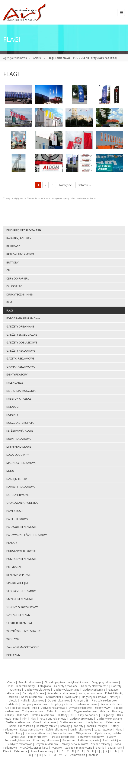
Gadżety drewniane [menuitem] (20, 326)
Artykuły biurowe (78, 682)
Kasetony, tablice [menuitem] (18, 398)
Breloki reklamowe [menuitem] (20, 254)
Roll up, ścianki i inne (24, 708)
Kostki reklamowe (32, 697)
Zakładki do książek (59, 711)
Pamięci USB (81, 700)
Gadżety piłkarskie (94, 689)
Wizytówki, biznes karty (34, 747)
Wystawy (56, 747)
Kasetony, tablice (46, 726)
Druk (10, 686)
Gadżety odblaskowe (37, 689)
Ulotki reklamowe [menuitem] (19, 623)
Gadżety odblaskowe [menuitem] (21, 342)
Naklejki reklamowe (32, 700)
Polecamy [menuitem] (13, 655)
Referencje (20, 751)
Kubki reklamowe (56, 729)
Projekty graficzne (62, 704)
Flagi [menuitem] (9, 310)
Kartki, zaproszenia (90, 693)
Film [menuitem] (9, 302)
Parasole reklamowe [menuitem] (21, 527)
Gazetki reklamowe (44, 722)
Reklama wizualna (86, 704)
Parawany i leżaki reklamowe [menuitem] (27, 535)
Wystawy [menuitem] (12, 639)
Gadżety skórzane (33, 693)
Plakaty (111, 737)
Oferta (11, 682)
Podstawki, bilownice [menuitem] (21, 551)
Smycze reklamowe (80, 708)
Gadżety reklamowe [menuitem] (20, 350)
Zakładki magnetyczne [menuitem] (22, 647)
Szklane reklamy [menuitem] (18, 615)
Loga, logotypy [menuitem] (17, 455)
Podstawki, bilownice (17, 740)
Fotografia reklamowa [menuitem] (23, 318)
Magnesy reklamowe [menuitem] (21, 463)
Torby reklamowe (33, 711)
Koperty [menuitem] (12, 414)
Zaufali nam (115, 747)
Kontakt (93, 755)
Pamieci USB (17, 737)
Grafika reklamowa (71, 722)
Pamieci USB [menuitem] (14, 511)
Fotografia (44, 686)
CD (72, 715)
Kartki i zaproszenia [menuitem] (20, 391)
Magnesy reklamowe (94, 697)
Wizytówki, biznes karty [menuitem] (23, 631)
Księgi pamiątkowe (31, 729)
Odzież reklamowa (59, 700)
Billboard (23, 715)
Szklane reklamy (100, 744)
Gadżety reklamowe (18, 722)
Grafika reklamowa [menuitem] (20, 366)
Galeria (37, 58)
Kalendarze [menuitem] (14, 382)
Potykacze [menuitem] (14, 567)
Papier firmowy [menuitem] (17, 519)
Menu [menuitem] (10, 471)
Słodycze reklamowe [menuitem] (21, 591)
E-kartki (100, 747)
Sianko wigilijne (112, 740)
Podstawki (12, 704)
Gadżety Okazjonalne (66, 689)
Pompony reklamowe (35, 704)
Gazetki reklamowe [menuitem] (20, 358)
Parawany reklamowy (91, 737)
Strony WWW (103, 708)
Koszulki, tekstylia (97, 726)
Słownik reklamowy (42, 751)
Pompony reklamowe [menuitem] (21, 559)
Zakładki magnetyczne (78, 747)
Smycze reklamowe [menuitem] (20, 599)
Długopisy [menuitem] (14, 286)
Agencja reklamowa (15, 58)
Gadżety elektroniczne (94, 686)
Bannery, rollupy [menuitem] (18, 238)
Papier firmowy (37, 737)
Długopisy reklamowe (105, 682)
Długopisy (108, 715)
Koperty (78, 726)
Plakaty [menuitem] (11, 543)
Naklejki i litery (13, 733)
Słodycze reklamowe (53, 708)
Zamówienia (77, 755)
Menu (119, 729)
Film (24, 718)
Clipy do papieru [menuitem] (17, 278)
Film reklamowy (25, 686)
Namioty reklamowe (38, 733)
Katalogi (65, 726)
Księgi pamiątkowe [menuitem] (19, 430)
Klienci (7, 751)
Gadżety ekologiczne (109, 718)
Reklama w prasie (88, 740)
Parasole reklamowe (104, 700)
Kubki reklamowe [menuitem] (18, 439)
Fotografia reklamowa (53, 718)
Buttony (62, 715)
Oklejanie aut (84, 733)
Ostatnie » (84, 185)
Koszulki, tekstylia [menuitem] (19, 423)
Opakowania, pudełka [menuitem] (22, 503)
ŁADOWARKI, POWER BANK (62, 697)
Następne (65, 185)
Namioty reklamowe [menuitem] (20, 487)
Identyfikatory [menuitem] (17, 374)
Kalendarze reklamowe (61, 693)
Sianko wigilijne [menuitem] (17, 583)
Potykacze (69, 740)
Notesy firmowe (63, 733)
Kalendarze (113, 722)
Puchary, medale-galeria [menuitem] (24, 230)
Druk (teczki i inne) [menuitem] (19, 294)
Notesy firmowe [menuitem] (17, 495)
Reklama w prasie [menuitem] (18, 575)
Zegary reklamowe (85, 711)
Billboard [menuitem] (13, 246)
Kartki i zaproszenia (21, 726)
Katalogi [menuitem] (12, 407)
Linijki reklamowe (80, 729)
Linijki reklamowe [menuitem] (18, 446)
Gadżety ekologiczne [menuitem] (21, 334)
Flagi (33, 718)
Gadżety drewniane (66, 686)
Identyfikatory (94, 722)
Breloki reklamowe (30, 682)
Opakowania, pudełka (108, 733)
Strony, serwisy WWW (75, 744)
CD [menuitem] (8, 270)
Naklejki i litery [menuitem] (17, 479)
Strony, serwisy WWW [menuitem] (22, 607)
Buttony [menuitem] (12, 262)
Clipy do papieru (55, 682)
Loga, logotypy (103, 729)
